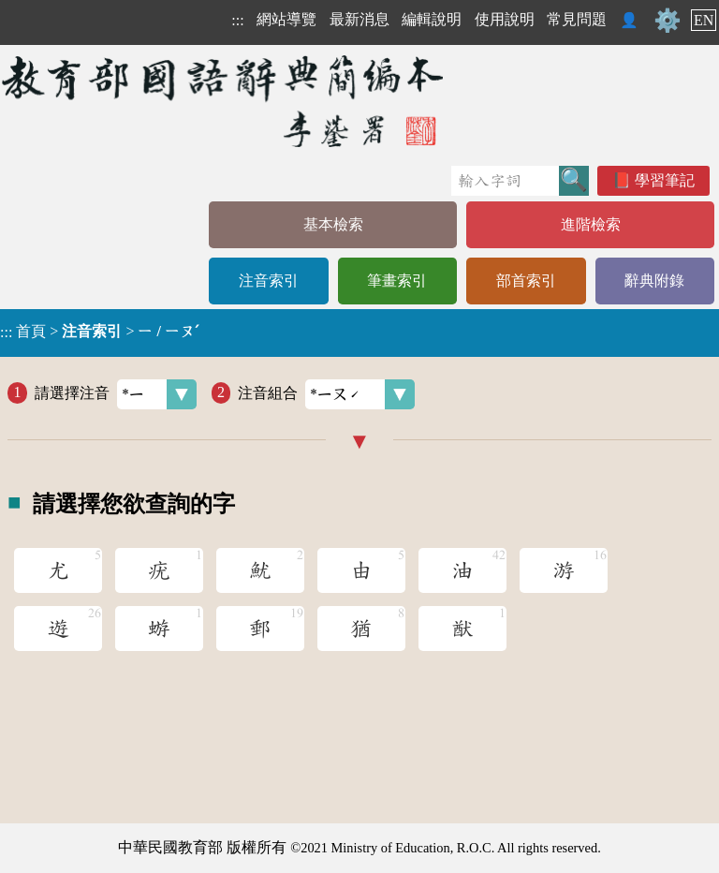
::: (237, 20)
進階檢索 (591, 224)
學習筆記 (665, 180)
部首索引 (526, 281)
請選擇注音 (116, 394)
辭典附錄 (654, 281)
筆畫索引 (397, 281)
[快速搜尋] (505, 181)
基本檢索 (333, 224)
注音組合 (326, 394)
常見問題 (577, 19)
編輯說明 (432, 19)
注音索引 (269, 281)
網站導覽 (286, 19)
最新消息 (359, 19)
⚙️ (667, 20)
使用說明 (505, 19)
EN (703, 20)
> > (99, 331)
